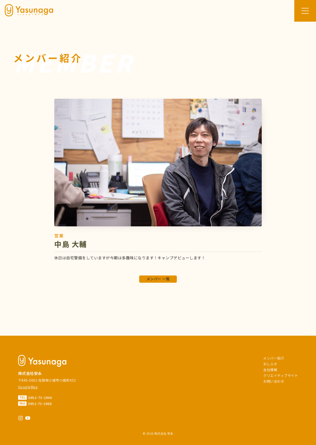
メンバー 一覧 (158, 278)
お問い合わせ (273, 381)
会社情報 (270, 369)
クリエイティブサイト (280, 375)
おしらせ (270, 363)
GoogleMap (28, 387)
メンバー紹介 (273, 358)
